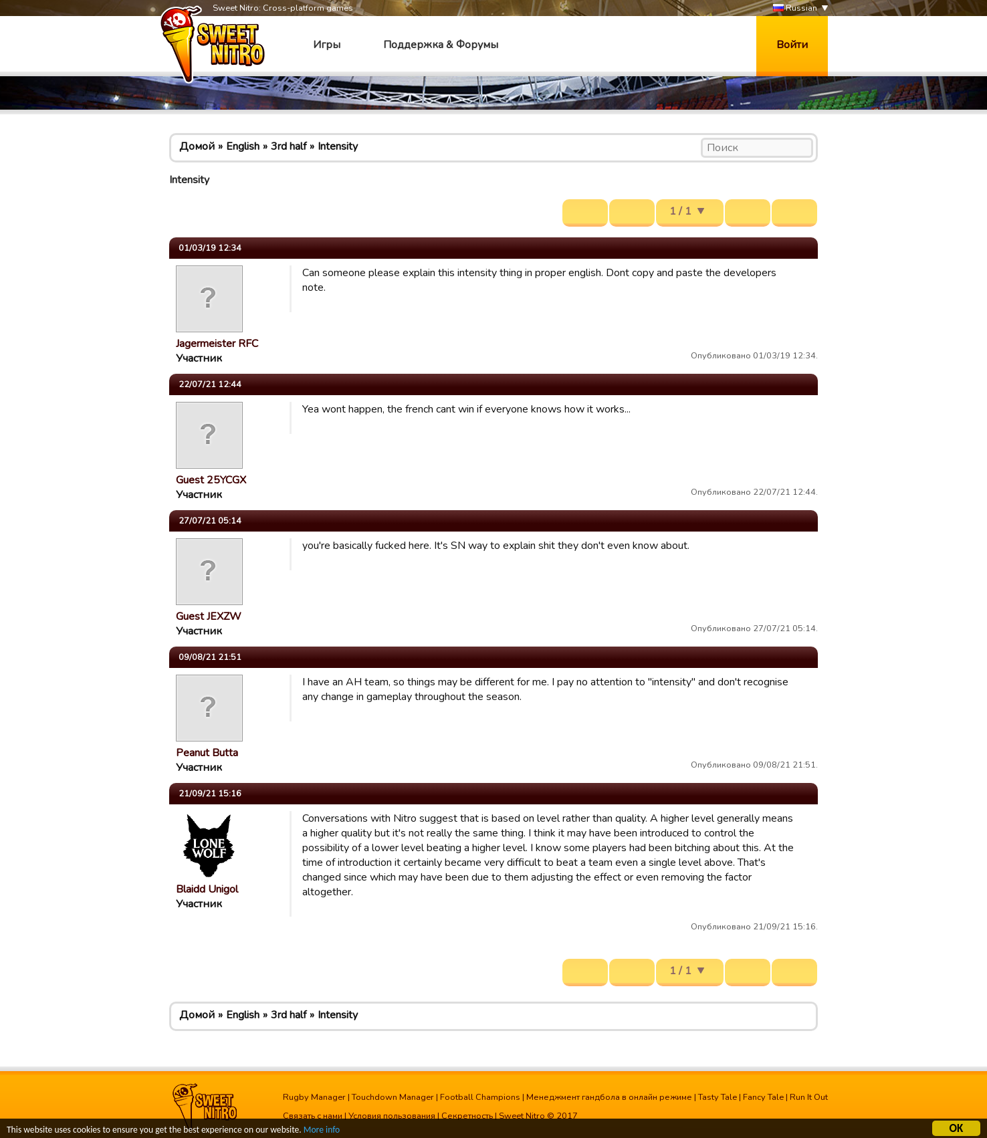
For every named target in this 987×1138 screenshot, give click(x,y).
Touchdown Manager (393, 1097)
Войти (792, 44)
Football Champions (480, 1097)
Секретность (467, 1116)
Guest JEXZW (208, 616)
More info (322, 1131)
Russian (795, 8)
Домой (197, 146)
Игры (326, 44)
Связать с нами (312, 1116)
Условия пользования (391, 1116)
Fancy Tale (763, 1097)
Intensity (338, 146)
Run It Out (809, 1097)
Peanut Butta (207, 753)
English (242, 146)
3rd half (288, 146)
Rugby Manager (314, 1097)
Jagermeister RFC (217, 343)
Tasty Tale (717, 1097)
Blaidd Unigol (207, 889)
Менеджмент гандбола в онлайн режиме (609, 1097)
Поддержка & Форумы (440, 44)
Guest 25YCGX (211, 480)
